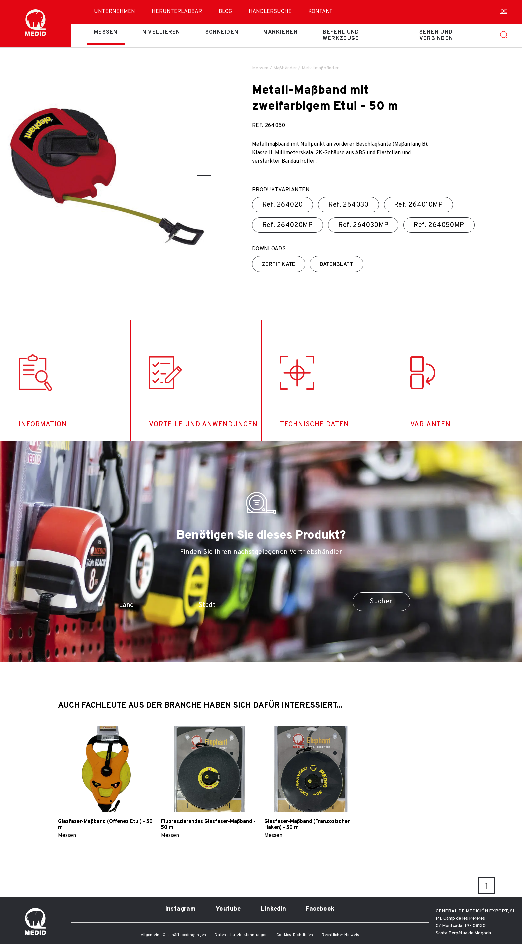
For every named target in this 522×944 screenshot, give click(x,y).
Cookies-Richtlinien (294, 935)
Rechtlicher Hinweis (340, 935)
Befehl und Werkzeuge (341, 35)
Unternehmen (114, 12)
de (503, 12)
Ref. (282, 205)
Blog (225, 12)
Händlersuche (270, 12)
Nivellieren (161, 32)
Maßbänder (285, 68)
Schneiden (222, 32)
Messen (106, 32)
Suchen (381, 601)
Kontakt (320, 12)
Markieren (280, 32)
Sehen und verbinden (436, 35)
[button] (204, 175)
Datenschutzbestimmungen (241, 935)
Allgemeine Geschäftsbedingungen (173, 935)
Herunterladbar (177, 12)
